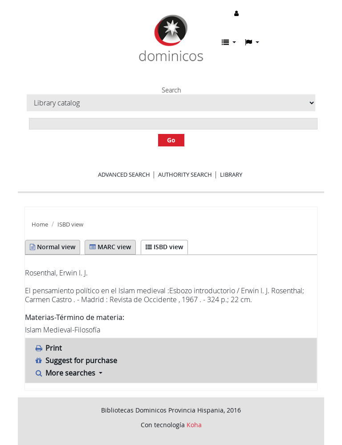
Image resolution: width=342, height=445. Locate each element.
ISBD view (70, 224)
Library (231, 174)
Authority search (185, 174)
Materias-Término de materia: (74, 317)
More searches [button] (65, 373)
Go (171, 140)
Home (40, 224)
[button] (229, 42)
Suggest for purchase (75, 360)
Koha (194, 425)
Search (171, 90)
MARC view (110, 247)
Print (48, 348)
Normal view (52, 247)
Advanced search (124, 174)
